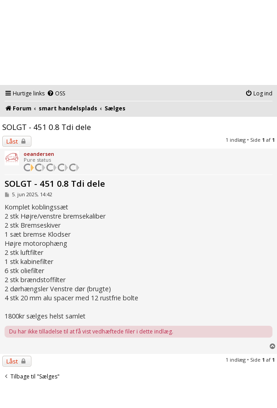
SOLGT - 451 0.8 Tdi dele (46, 127)
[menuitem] (56, 94)
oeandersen (39, 153)
